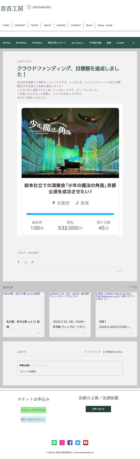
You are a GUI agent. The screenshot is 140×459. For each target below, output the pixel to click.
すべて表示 (132, 287)
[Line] (54, 442)
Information (37, 43)
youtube (120, 43)
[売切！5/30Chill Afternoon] (33, 419)
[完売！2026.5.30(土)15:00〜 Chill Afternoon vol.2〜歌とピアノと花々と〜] (116, 304)
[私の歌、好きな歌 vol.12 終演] (23, 304)
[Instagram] (62, 442)
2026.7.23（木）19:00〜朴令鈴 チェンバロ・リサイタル (70, 324)
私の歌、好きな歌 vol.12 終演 (23, 324)
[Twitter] (77, 442)
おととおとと (78, 43)
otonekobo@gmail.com (84, 452)
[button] (133, 43)
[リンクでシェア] (32, 262)
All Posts (6, 43)
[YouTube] (85, 442)
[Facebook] (69, 442)
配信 (109, 43)
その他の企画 (95, 43)
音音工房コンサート (57, 43)
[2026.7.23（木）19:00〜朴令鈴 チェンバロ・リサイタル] (70, 304)
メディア (22, 252)
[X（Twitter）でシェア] (25, 262)
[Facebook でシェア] (18, 262)
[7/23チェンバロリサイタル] (33, 410)
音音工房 (12, 8)
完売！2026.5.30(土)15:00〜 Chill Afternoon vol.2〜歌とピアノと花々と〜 (115, 324)
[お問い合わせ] (98, 409)
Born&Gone (21, 43)
